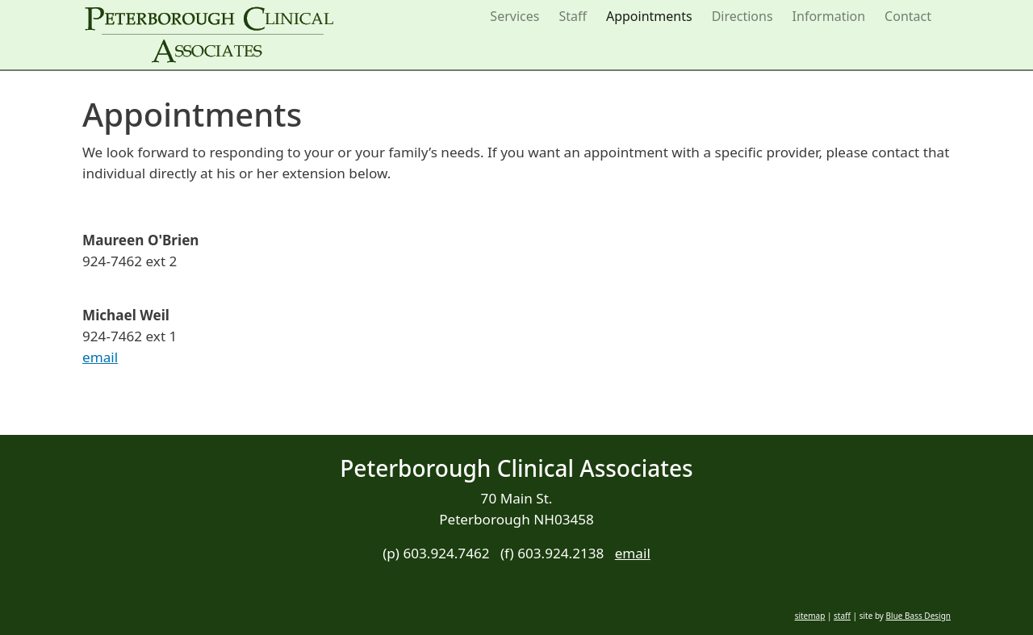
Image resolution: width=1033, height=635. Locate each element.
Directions (742, 16)
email (100, 357)
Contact (908, 16)
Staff (572, 16)
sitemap (810, 615)
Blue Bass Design (918, 615)
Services (514, 16)
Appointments (649, 16)
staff (842, 615)
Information (829, 16)
